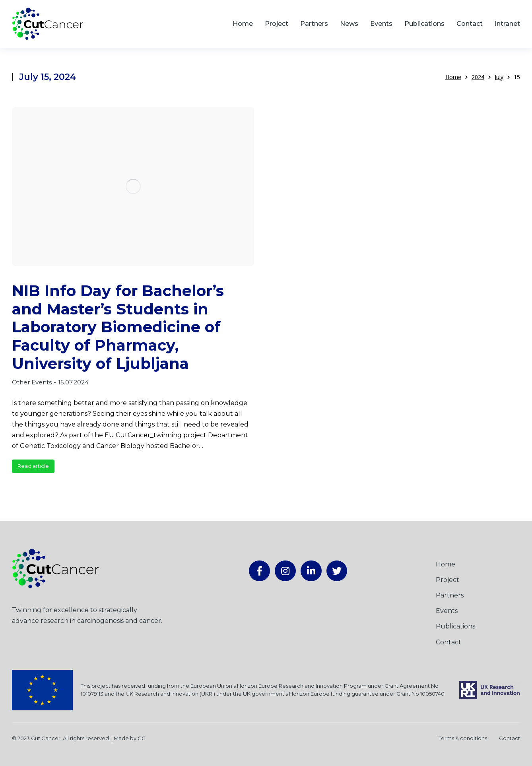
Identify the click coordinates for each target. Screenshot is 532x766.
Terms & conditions (463, 738)
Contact (509, 738)
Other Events (32, 382)
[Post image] (133, 186)
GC (142, 738)
